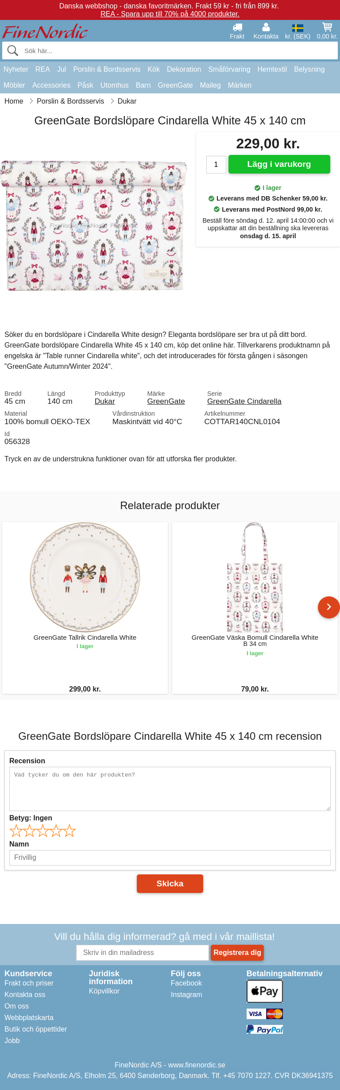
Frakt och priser (29, 983)
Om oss (16, 1006)
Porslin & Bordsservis (106, 69)
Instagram (186, 994)
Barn (143, 85)
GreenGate (175, 85)
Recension (27, 761)
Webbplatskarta (29, 1017)
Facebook (186, 983)
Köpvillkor (104, 991)
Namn (19, 844)
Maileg (210, 85)
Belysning (309, 69)
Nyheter (16, 69)
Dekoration (184, 69)
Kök (153, 69)
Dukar (105, 401)
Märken (239, 85)
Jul (61, 69)
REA (42, 69)
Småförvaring (229, 69)
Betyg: (30, 818)
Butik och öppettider (35, 1029)
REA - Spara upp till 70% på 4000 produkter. (170, 14)
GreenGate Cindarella (244, 401)
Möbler (14, 85)
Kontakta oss (25, 994)
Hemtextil (272, 69)
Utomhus (114, 85)
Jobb (12, 1040)
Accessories (51, 85)
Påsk (85, 85)
